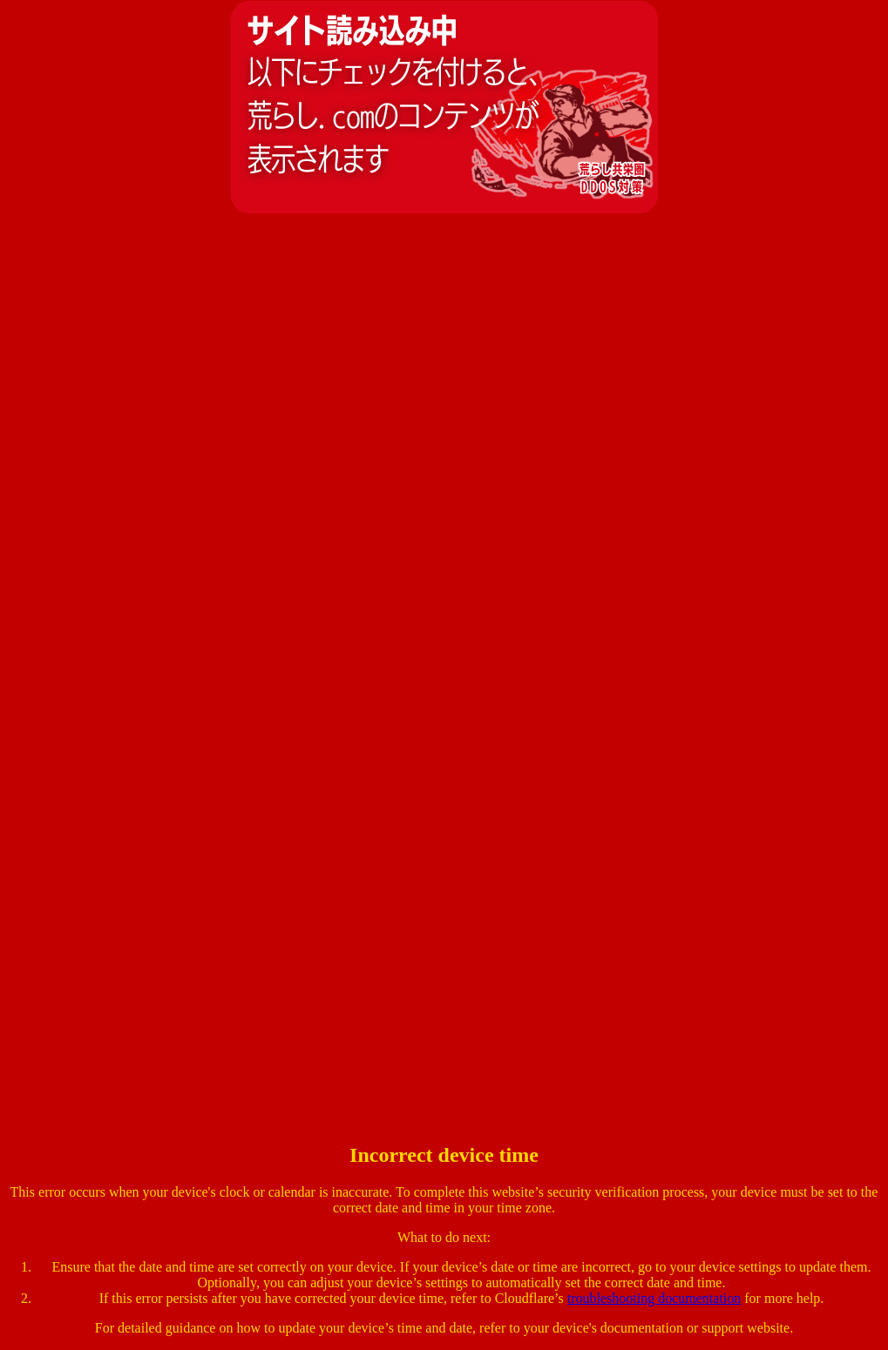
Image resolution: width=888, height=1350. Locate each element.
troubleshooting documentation (654, 1298)
